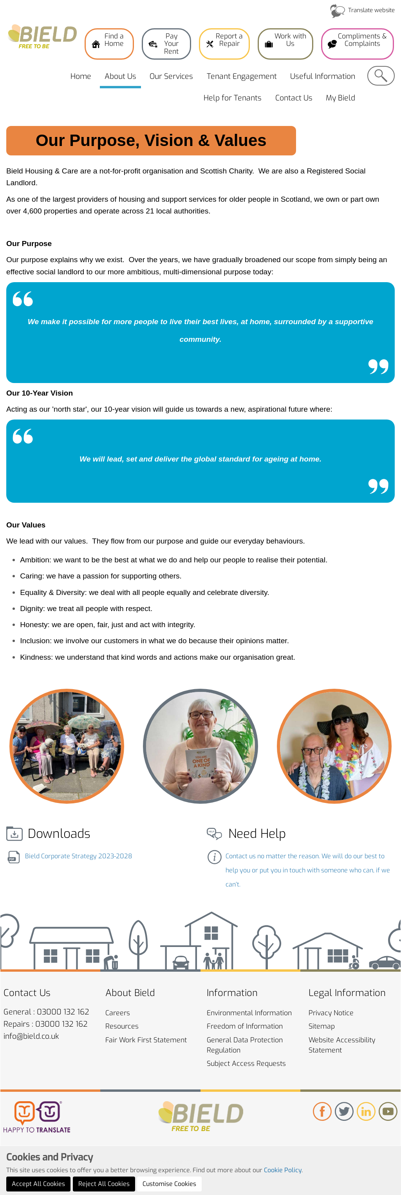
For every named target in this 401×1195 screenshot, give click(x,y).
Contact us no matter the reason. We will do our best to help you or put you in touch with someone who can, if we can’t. (308, 870)
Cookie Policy (283, 1190)
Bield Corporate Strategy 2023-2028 (78, 856)
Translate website (371, 10)
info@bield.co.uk (31, 1036)
